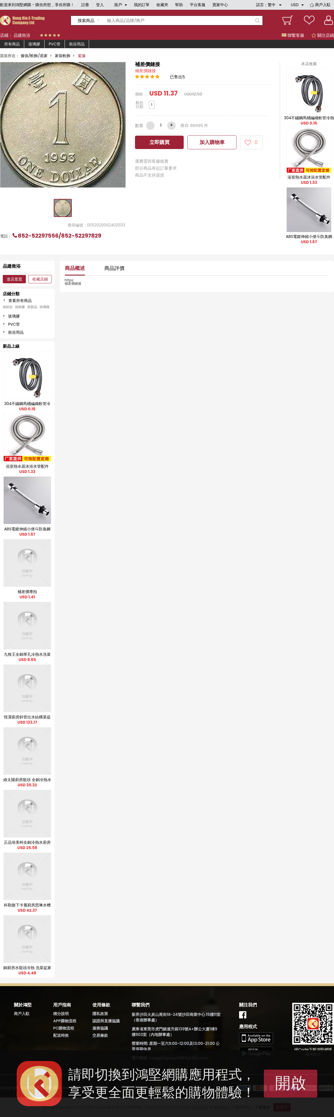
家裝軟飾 (62, 55)
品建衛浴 (22, 35)
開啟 (290, 1083)
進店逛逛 (14, 279)
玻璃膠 (34, 44)
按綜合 (8, 307)
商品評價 (114, 268)
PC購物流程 (63, 1028)
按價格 (45, 307)
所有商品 (12, 44)
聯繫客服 (293, 35)
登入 (100, 5)
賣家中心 (220, 5)
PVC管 (54, 44)
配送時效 (61, 1035)
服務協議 (100, 1028)
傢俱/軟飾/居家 (34, 55)
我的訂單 (141, 5)
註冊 (85, 5)
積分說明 (61, 1013)
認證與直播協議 (106, 1021)
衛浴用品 (77, 44)
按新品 (32, 307)
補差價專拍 (27, 591)
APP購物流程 (64, 1021)
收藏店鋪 (40, 279)
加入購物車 (212, 142)
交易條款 (100, 1035)
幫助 (179, 5)
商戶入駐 (323, 5)
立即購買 (159, 142)
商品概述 (75, 268)
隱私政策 (100, 1013)
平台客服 (197, 5)
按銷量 (20, 307)
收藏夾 (162, 5)
